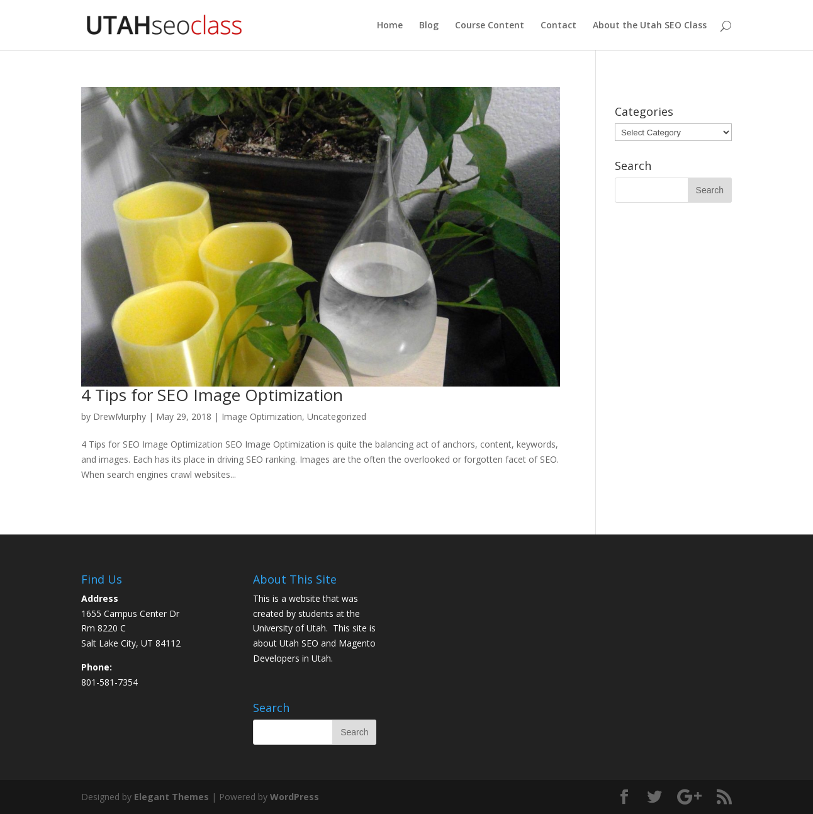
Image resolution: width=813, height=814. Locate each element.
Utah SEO (298, 643)
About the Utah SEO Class (650, 26)
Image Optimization (261, 416)
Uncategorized (336, 416)
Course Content (489, 26)
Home (390, 26)
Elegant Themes (171, 797)
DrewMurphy (119, 416)
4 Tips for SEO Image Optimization (212, 394)
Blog (429, 26)
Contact (558, 26)
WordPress (294, 797)
